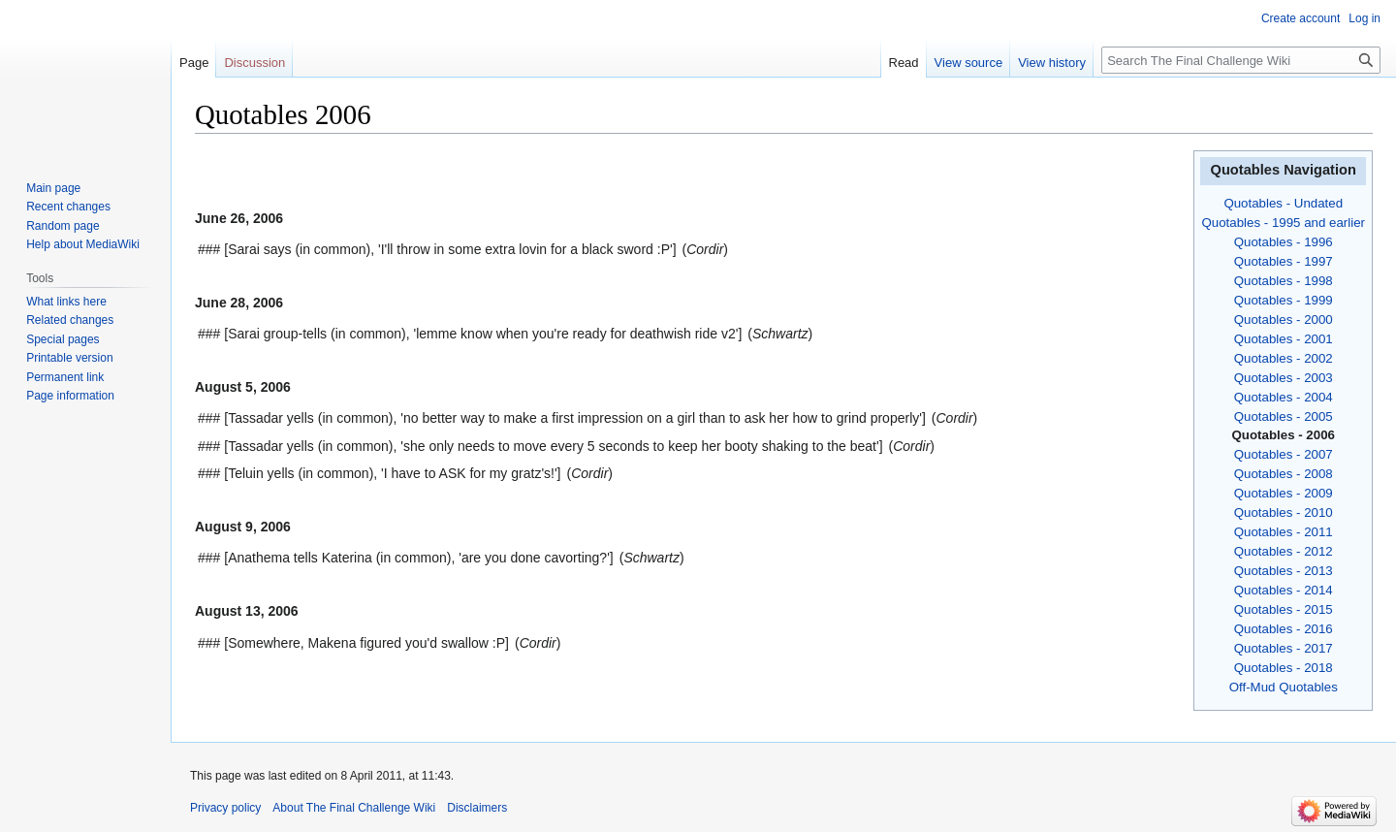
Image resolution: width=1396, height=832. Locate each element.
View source (969, 62)
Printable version (69, 358)
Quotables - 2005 (1283, 416)
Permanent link (65, 377)
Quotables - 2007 (1283, 454)
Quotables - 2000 (1283, 319)
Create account (1300, 18)
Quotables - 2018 (1283, 667)
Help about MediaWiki (83, 244)
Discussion (254, 62)
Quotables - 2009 (1283, 493)
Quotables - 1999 (1283, 300)
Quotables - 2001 (1283, 339)
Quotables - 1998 (1283, 280)
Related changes (69, 320)
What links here (66, 301)
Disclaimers (477, 808)
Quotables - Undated (1283, 203)
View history (1052, 62)
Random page (62, 226)
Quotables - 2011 (1283, 532)
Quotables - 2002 (1283, 358)
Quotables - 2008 (1283, 473)
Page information (70, 395)
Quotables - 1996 (1283, 242)
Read (904, 62)
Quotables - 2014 (1283, 590)
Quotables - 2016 (1283, 629)
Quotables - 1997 (1283, 261)
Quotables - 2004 (1283, 397)
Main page (53, 188)
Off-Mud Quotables (1283, 687)
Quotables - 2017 (1283, 648)
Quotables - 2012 (1283, 551)
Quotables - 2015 (1283, 609)
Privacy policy (225, 808)
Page (193, 62)
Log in (1364, 18)
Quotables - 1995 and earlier (1283, 222)
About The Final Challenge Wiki (353, 808)
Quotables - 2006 (1283, 435)
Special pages (62, 339)
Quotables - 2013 (1283, 570)
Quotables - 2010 (1283, 512)
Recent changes (68, 206)
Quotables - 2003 (1283, 377)
